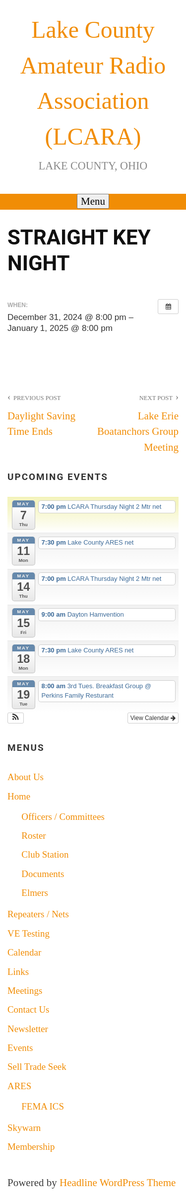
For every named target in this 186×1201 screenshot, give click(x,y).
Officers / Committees (63, 816)
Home (18, 796)
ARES (19, 1086)
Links (18, 971)
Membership (31, 1146)
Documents (42, 874)
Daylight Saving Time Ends (50, 414)
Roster (33, 835)
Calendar (24, 952)
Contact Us (28, 1009)
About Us (25, 777)
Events (20, 1047)
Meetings (24, 990)
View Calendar (153, 718)
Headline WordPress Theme (118, 1183)
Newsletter (27, 1029)
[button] (15, 718)
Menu (93, 201)
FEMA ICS (42, 1106)
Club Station (44, 854)
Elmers (34, 892)
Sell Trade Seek (36, 1066)
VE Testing (28, 933)
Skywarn (24, 1127)
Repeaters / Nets (38, 914)
